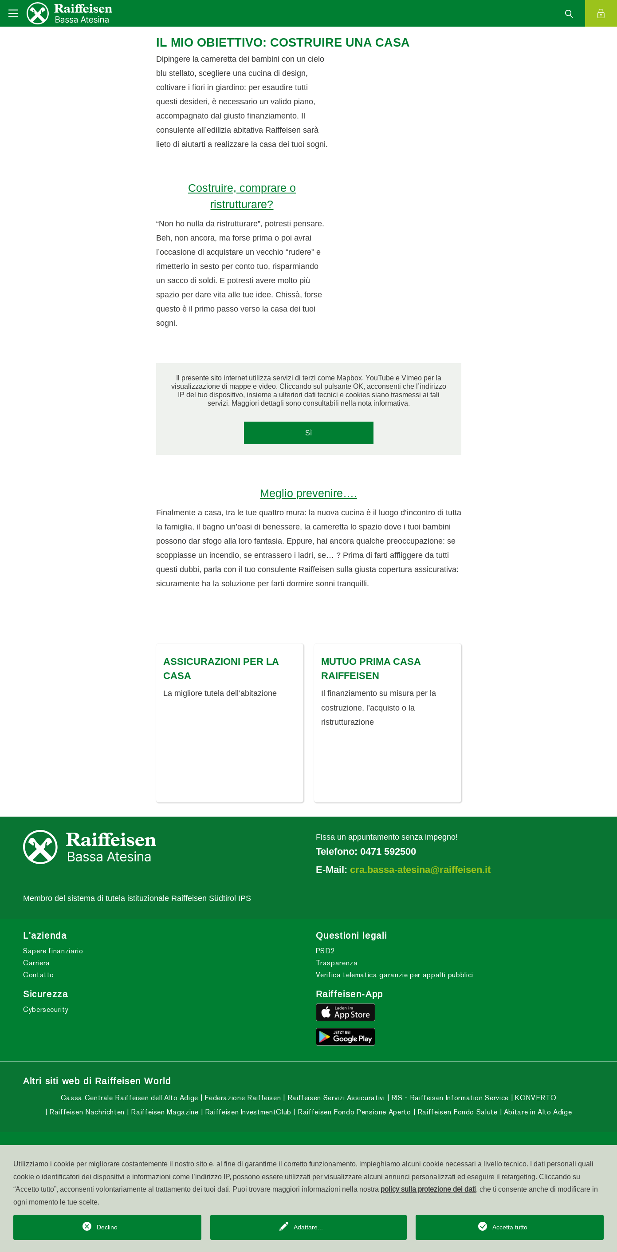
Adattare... (308, 1227)
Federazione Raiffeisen (242, 1106)
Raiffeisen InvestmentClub (247, 1120)
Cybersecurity (45, 1017)
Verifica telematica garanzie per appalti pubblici (394, 982)
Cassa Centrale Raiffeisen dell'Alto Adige (129, 1106)
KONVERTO (534, 1106)
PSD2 (325, 958)
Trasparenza (337, 970)
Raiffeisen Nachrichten (86, 1120)
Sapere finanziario (53, 958)
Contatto (38, 982)
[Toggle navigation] (13, 13)
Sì (308, 433)
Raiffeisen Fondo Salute (456, 1120)
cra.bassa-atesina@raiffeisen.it (420, 877)
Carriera (36, 970)
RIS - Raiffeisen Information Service (449, 1106)
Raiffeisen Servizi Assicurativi (335, 1106)
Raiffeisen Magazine (164, 1120)
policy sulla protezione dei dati (428, 1189)
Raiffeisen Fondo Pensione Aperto (353, 1120)
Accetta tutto (509, 1227)
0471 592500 (388, 859)
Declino (107, 1227)
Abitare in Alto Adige (537, 1120)
